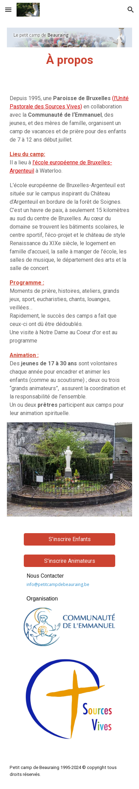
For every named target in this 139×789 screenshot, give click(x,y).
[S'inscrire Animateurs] (69, 561)
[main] (69, 60)
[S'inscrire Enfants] (69, 539)
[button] (8, 9)
